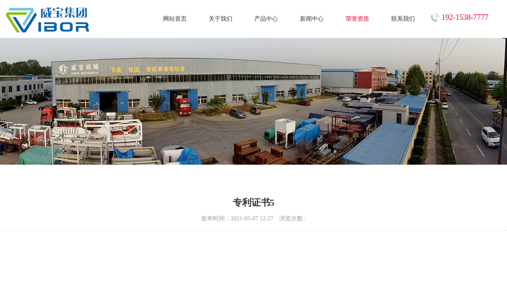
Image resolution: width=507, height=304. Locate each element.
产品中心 (266, 19)
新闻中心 (312, 19)
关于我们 (220, 19)
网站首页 (175, 19)
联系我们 (403, 19)
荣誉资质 (357, 19)
